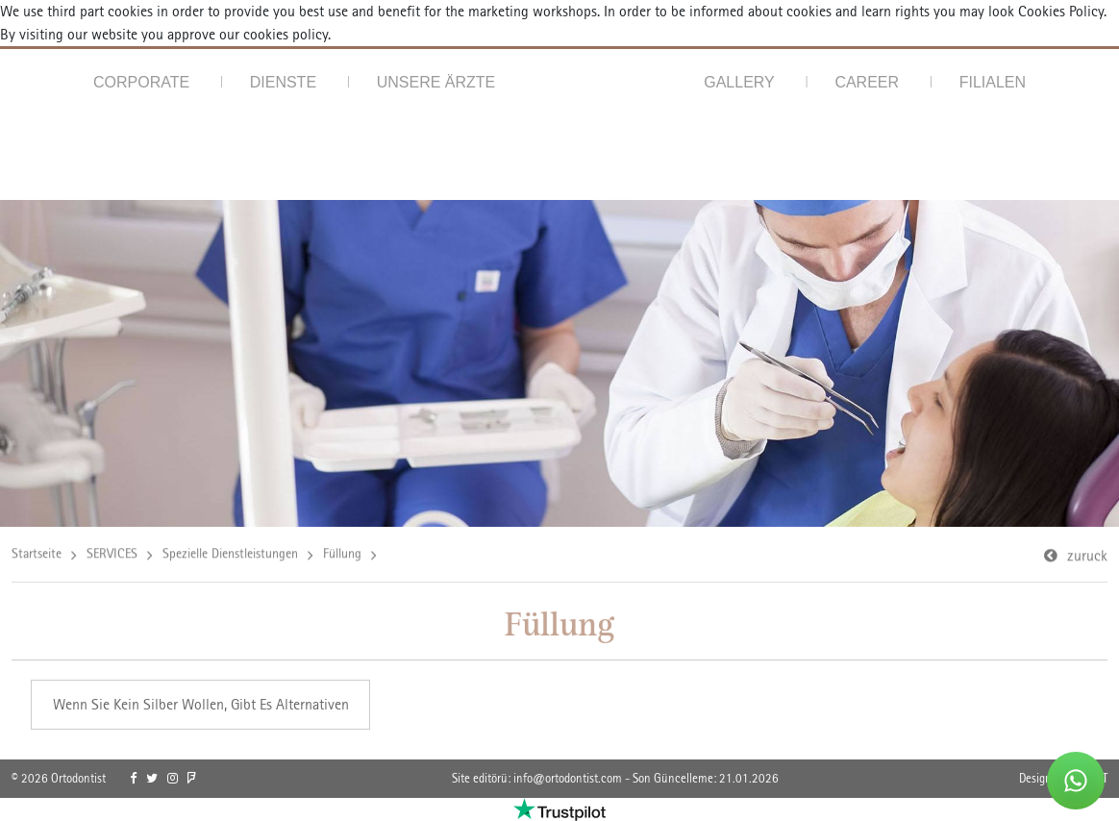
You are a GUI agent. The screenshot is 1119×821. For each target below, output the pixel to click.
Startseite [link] (37, 554)
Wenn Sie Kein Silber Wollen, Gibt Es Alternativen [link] (201, 704)
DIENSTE (283, 82)
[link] (133, 778)
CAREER (866, 82)
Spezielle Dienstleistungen (230, 554)
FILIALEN (992, 82)
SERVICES (112, 554)
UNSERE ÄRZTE (436, 82)
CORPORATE (141, 82)
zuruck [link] (1087, 557)
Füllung (342, 554)
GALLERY (739, 82)
